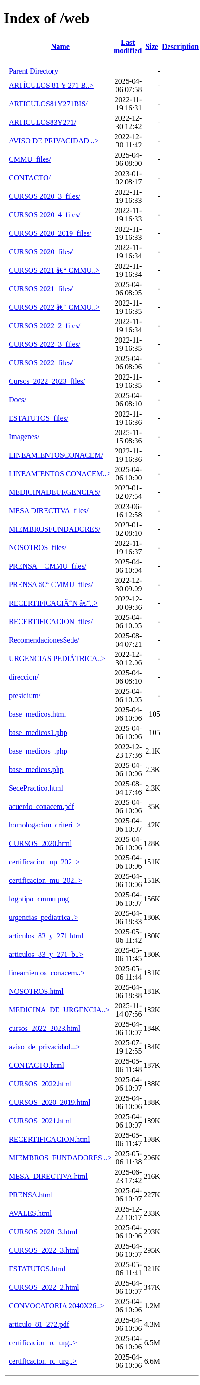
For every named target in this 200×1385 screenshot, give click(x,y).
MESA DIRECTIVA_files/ (49, 511)
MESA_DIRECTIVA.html (48, 1176)
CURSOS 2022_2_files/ (44, 326)
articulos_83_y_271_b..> (46, 954)
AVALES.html (30, 1213)
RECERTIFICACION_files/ (51, 621)
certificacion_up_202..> (44, 862)
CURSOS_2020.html (40, 843)
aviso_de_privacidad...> (44, 1047)
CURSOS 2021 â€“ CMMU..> (54, 270)
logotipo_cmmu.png (39, 899)
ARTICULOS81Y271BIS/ (48, 104)
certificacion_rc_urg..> (43, 1343)
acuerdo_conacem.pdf (41, 806)
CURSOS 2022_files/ (41, 363)
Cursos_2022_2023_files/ (47, 381)
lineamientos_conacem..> (47, 973)
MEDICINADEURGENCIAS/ (54, 492)
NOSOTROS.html (36, 991)
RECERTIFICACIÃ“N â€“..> (53, 603)
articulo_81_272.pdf (39, 1324)
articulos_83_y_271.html (46, 936)
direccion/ (24, 677)
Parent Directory (33, 71)
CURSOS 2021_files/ (41, 289)
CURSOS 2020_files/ (41, 252)
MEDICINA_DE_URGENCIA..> (59, 1010)
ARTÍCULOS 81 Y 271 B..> (51, 85)
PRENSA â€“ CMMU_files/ (51, 584)
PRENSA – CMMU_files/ (47, 566)
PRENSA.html (31, 1195)
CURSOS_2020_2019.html (49, 1102)
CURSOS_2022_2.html (44, 1287)
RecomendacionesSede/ (44, 640)
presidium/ (24, 695)
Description (180, 46)
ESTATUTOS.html (37, 1269)
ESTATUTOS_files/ (38, 418)
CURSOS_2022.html (40, 1084)
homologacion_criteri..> (45, 825)
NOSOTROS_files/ (37, 548)
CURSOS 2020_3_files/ (44, 196)
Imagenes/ (24, 437)
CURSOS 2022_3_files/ (44, 344)
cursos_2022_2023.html (44, 1028)
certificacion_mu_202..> (45, 880)
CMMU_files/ (30, 159)
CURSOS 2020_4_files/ (44, 215)
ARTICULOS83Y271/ (42, 122)
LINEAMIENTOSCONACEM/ (56, 455)
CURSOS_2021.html (40, 1121)
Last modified (128, 46)
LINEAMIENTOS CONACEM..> (60, 474)
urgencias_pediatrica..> (43, 917)
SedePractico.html (36, 788)
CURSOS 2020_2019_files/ (50, 233)
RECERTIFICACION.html (49, 1139)
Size (151, 46)
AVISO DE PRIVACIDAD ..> (54, 141)
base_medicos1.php (38, 732)
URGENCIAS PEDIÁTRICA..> (57, 658)
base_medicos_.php (38, 751)
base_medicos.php (36, 769)
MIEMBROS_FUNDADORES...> (60, 1158)
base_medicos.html (37, 714)
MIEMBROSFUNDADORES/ (54, 529)
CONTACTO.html (36, 1065)
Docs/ (17, 400)
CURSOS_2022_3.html (44, 1250)
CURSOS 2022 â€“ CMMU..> (54, 307)
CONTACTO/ (30, 178)
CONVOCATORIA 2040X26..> (56, 1306)
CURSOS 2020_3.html (43, 1232)
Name (60, 46)
